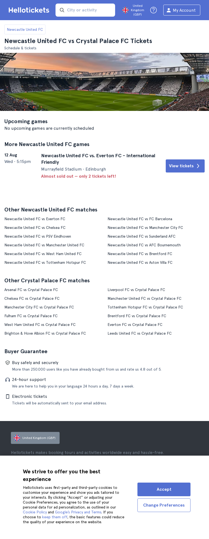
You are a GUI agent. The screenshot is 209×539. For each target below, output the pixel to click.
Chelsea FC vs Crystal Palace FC (32, 298)
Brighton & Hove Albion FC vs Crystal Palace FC (45, 333)
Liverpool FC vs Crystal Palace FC (136, 289)
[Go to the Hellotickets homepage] (30, 10)
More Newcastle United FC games (47, 144)
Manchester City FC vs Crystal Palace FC (39, 307)
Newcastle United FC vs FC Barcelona (139, 219)
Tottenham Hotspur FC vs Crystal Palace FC (145, 307)
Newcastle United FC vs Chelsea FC (35, 227)
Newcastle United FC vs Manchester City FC (145, 227)
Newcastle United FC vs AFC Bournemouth (144, 245)
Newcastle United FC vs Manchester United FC (44, 245)
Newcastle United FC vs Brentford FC (139, 254)
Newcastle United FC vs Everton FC (34, 219)
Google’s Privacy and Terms (78, 512)
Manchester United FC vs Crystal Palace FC (144, 298)
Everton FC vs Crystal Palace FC (134, 324)
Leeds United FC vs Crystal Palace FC (139, 333)
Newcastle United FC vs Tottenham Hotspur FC (45, 262)
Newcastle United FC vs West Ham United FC (43, 254)
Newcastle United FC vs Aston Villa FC (140, 262)
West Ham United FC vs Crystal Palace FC (40, 324)
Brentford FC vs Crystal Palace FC (136, 316)
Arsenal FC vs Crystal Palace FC (31, 289)
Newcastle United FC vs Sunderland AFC (141, 236)
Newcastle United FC (25, 29)
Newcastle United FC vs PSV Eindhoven (37, 236)
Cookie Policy (35, 512)
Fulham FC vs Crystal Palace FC (31, 316)
